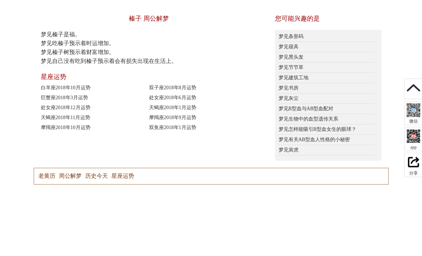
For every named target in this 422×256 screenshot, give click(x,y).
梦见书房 (288, 88)
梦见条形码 (291, 36)
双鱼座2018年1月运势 (172, 127)
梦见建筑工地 (293, 77)
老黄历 (46, 176)
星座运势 (122, 176)
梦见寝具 (288, 46)
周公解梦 (70, 176)
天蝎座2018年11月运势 (65, 117)
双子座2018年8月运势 (172, 87)
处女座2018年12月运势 (66, 107)
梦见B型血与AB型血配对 (306, 108)
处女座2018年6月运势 (172, 97)
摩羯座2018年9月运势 (172, 117)
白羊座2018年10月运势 (66, 87)
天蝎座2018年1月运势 (172, 107)
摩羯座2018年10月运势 (66, 127)
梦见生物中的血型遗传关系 (308, 119)
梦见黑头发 (291, 57)
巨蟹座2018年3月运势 (64, 97)
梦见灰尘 (288, 98)
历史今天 (96, 176)
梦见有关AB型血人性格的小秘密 (314, 139)
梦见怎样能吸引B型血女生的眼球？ (317, 129)
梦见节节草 (291, 67)
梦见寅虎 (288, 150)
